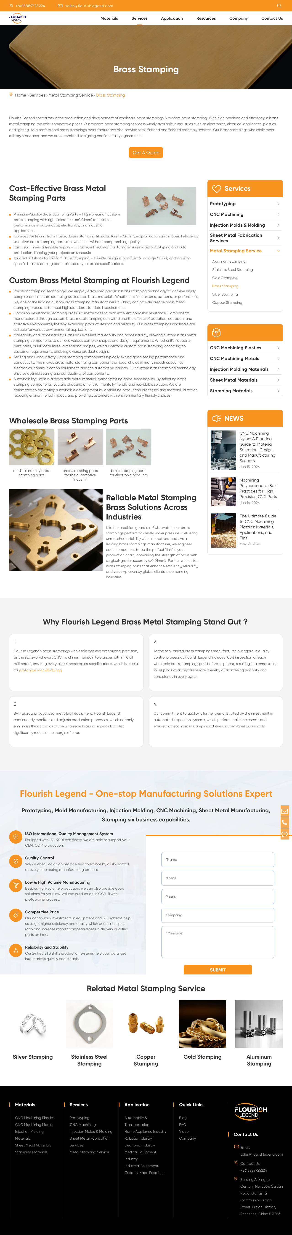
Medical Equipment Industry (140, 1160)
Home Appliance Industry (145, 1136)
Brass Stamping (110, 99)
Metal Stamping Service (70, 99)
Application (172, 18)
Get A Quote (146, 157)
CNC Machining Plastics (235, 352)
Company (238, 18)
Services (139, 18)
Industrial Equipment (141, 1170)
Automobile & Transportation (137, 1125)
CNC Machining (227, 219)
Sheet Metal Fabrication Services (236, 242)
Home (20, 99)
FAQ (182, 1129)
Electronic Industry (140, 1150)
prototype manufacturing (40, 675)
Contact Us (272, 18)
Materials (109, 18)
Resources (206, 18)
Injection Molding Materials (239, 374)
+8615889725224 (30, 6)
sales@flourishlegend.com (89, 6)
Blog (183, 1122)
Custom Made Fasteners (145, 1177)
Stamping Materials (231, 395)
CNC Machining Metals (234, 363)
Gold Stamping (225, 282)
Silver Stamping (225, 299)
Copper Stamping (227, 307)
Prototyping (223, 208)
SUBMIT (218, 974)
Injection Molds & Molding (237, 230)
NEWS (227, 423)
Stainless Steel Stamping (232, 274)
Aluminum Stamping (229, 266)
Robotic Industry (138, 1143)
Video (184, 1136)
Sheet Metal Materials (233, 384)
